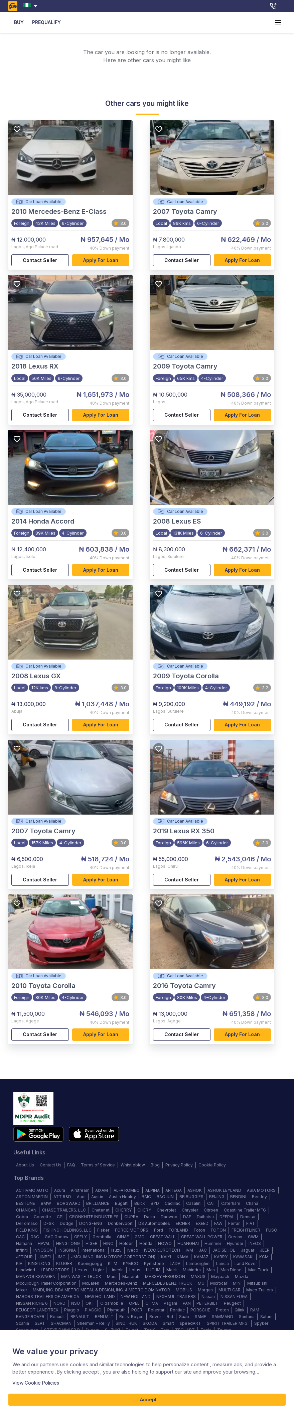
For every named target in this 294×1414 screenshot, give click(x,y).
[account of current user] (278, 22)
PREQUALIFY (46, 22)
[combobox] (31, 6)
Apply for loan (101, 260)
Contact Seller (40, 260)
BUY (18, 22)
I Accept (147, 1400)
